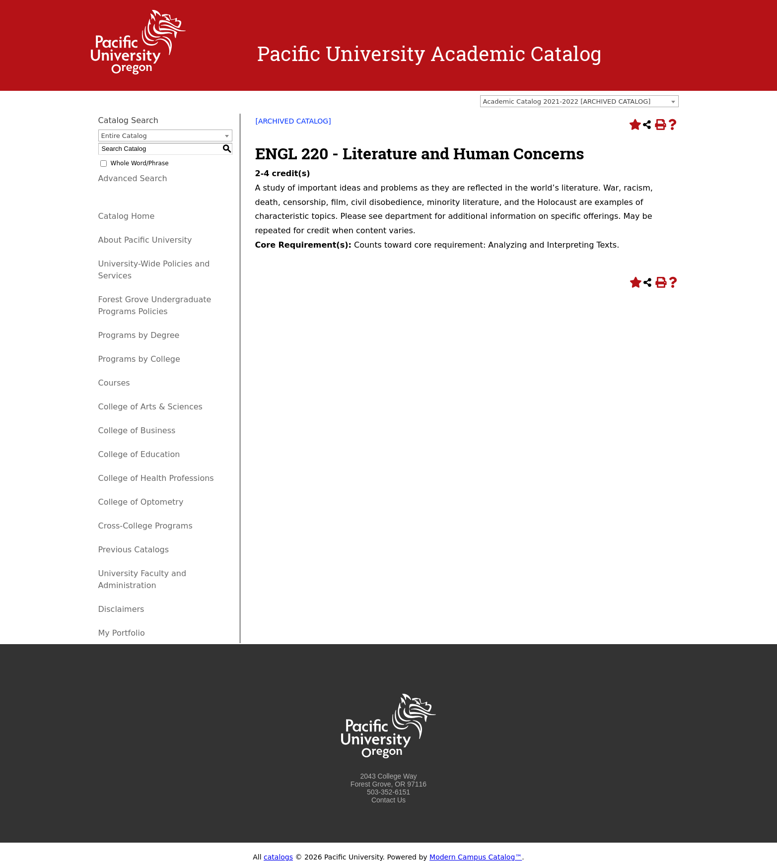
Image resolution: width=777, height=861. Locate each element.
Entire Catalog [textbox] (124, 135)
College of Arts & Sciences (150, 406)
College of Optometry (141, 502)
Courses (114, 383)
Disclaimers (121, 609)
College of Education (139, 454)
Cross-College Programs (145, 525)
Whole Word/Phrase (140, 163)
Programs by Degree (139, 335)
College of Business (137, 430)
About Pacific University (145, 240)
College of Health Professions (156, 478)
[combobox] (579, 101)
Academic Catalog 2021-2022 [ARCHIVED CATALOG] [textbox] (567, 101)
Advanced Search (132, 178)
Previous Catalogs (133, 549)
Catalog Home (126, 216)
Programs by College (139, 359)
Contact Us (388, 800)
